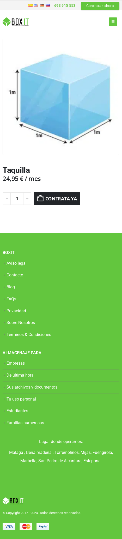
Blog (11, 286)
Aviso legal (17, 263)
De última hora (20, 375)
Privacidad (16, 310)
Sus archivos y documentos (32, 387)
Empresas (16, 363)
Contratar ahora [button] (100, 6)
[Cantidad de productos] (16, 198)
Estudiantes (17, 410)
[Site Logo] (16, 21)
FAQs (11, 298)
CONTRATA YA (61, 198)
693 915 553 (65, 5)
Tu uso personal (21, 399)
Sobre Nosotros (21, 322)
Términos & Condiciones (29, 334)
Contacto (15, 274)
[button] (113, 21)
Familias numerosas (25, 422)
